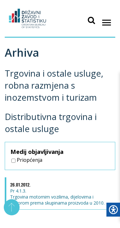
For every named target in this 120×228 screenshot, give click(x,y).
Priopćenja (26, 159)
